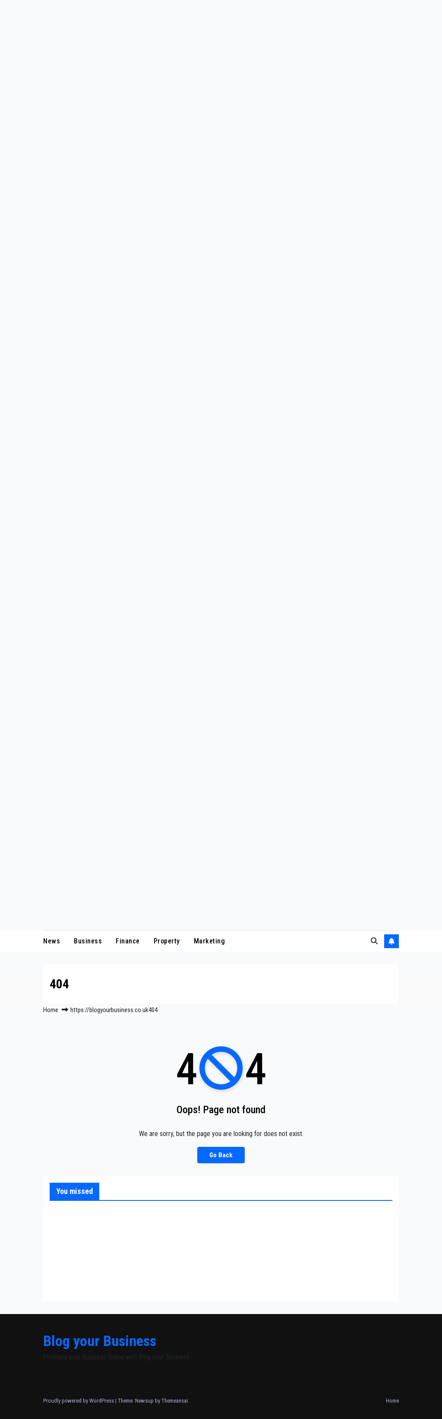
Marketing (209, 941)
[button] (374, 941)
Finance (128, 941)
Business (88, 941)
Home (50, 1010)
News (51, 941)
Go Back (221, 1155)
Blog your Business (99, 1340)
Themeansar (174, 1400)
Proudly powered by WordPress (79, 1400)
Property (167, 941)
